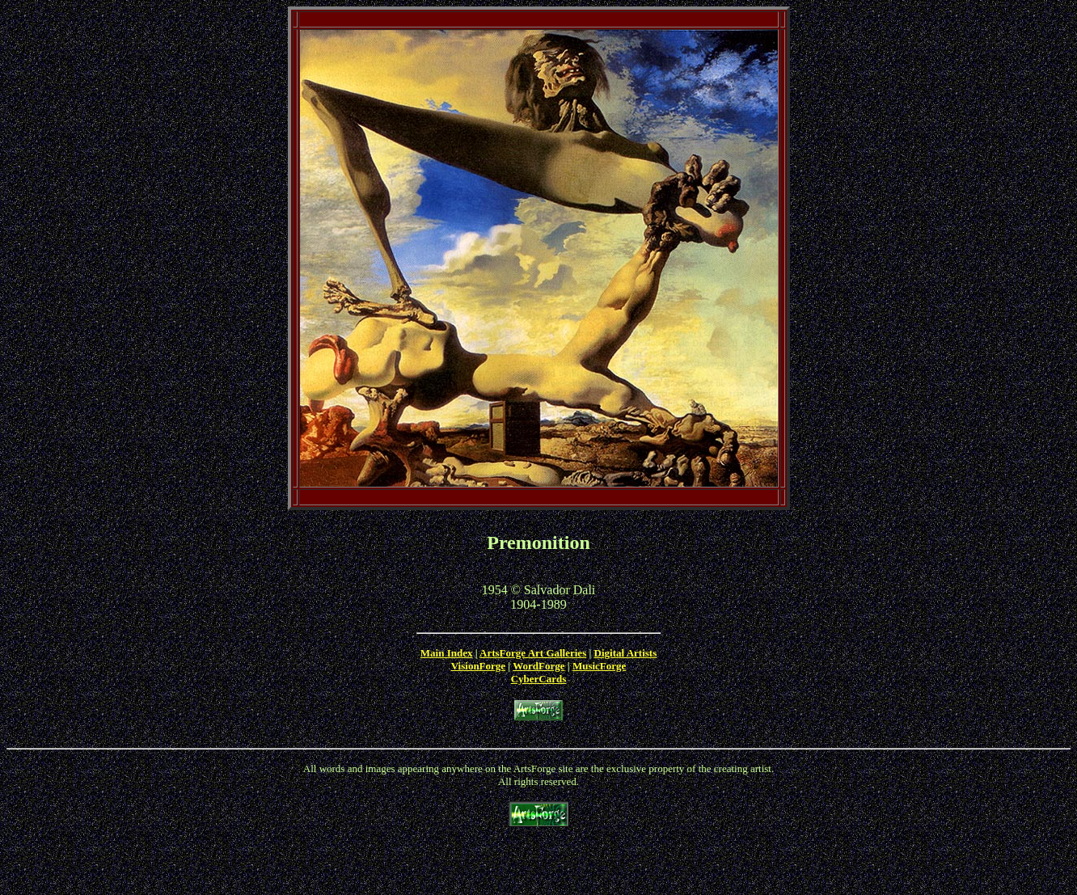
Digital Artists (625, 653)
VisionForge (478, 666)
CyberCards (539, 679)
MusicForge (599, 666)
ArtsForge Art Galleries (532, 653)
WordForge (538, 666)
